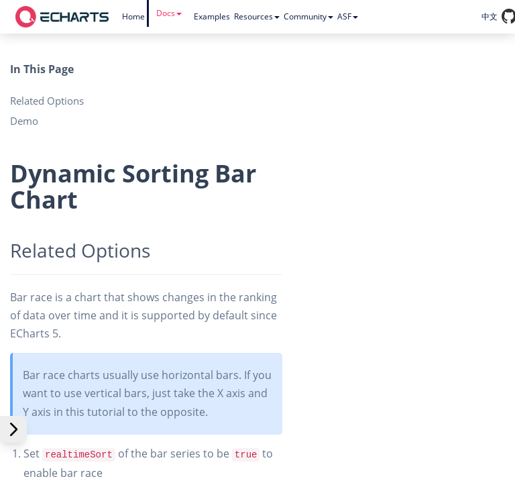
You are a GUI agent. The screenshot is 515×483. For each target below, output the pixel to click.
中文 (489, 16)
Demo (24, 120)
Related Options (47, 100)
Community (308, 16)
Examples (212, 16)
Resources (257, 16)
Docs (169, 13)
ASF (347, 16)
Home (133, 16)
